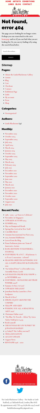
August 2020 (10, 202)
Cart (7, 83)
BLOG (18, 4)
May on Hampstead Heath (15, 226)
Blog (7, 80)
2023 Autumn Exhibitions (15, 237)
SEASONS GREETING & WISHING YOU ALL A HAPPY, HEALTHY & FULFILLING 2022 (21, 263)
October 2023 (10, 153)
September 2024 (11, 139)
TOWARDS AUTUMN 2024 (15, 220)
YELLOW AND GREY (13, 306)
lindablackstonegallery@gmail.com (20, 408)
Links (7, 94)
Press (7, 100)
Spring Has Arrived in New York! (18, 229)
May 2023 (8, 159)
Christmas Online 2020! (14, 314)
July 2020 (8, 205)
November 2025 (11, 134)
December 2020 (11, 190)
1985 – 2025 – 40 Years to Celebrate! (18, 215)
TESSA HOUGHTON (13, 334)
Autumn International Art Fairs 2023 (19, 235)
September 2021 (11, 176)
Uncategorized (10, 113)
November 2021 (11, 173)
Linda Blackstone (11, 123)
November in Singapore (14, 218)
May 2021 (8, 182)
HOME (8, 1)
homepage (6, 39)
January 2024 (10, 151)
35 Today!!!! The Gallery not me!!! (17, 331)
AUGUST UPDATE (12, 337)
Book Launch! (10, 323)
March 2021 (9, 185)
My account (9, 97)
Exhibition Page (11, 92)
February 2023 (10, 165)
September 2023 (11, 156)
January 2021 (10, 188)
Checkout (9, 86)
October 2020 (10, 196)
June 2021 (8, 179)
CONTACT (27, 4)
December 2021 (11, 170)
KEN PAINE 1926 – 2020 (14, 342)
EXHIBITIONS (28, 1)
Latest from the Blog (13, 240)
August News (10, 340)
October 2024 (10, 136)
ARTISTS (17, 1)
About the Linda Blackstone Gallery (19, 75)
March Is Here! (11, 297)
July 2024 (8, 142)
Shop (7, 103)
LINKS (11, 4)
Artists (7, 77)
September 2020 (11, 199)
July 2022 (8, 168)
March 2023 (9, 162)
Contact (8, 89)
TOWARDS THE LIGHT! (15, 289)
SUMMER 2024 (11, 223)
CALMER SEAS (11, 232)
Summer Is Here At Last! (14, 286)
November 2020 (11, 193)
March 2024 (9, 148)
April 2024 (9, 145)
